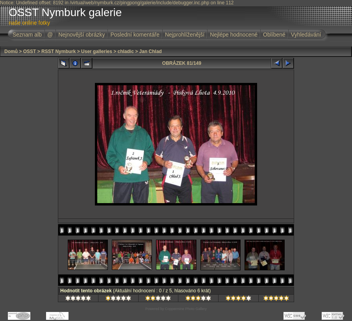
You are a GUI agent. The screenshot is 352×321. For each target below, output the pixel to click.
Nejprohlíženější (184, 34)
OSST (29, 51)
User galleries (96, 51)
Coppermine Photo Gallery (186, 309)
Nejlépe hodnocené (234, 34)
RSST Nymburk (58, 51)
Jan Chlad (150, 51)
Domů (11, 51)
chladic (126, 51)
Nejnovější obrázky (81, 34)
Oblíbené (274, 34)
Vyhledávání (306, 34)
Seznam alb (27, 34)
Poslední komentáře (134, 34)
